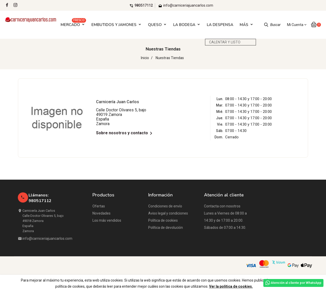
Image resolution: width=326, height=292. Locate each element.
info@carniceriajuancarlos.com (47, 238)
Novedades (101, 213)
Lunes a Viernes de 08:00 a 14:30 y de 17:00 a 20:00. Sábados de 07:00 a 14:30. (225, 220)
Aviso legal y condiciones (168, 213)
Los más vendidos (106, 220)
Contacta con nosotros (222, 206)
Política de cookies (163, 220)
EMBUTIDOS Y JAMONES (114, 24)
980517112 (143, 5)
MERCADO (73, 23)
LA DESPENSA (220, 24)
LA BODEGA (184, 24)
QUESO (155, 24)
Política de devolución (165, 227)
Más (244, 24)
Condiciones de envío (165, 206)
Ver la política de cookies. (231, 286)
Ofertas (98, 206)
